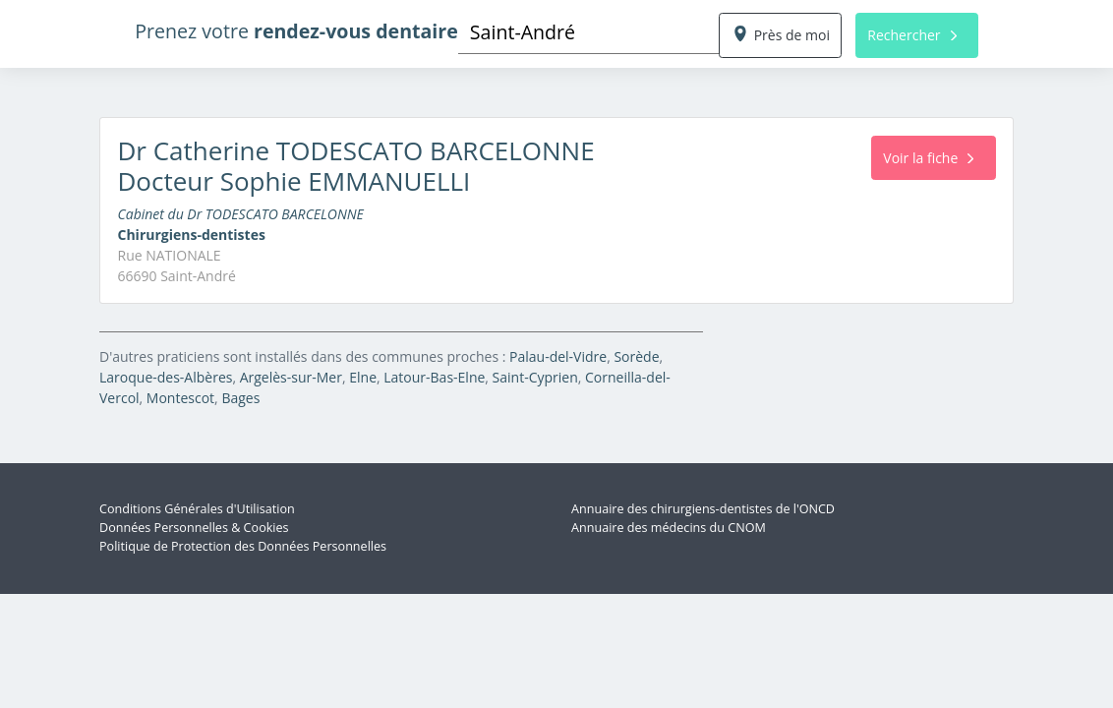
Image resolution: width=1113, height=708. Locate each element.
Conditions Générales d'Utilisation (197, 509)
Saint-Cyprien (535, 377)
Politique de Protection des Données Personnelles (242, 546)
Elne (363, 377)
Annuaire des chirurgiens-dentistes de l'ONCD (703, 509)
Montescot (180, 397)
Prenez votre (296, 31)
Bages (240, 397)
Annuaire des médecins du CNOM (668, 527)
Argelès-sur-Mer (291, 377)
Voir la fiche (928, 157)
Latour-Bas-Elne (434, 377)
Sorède (636, 356)
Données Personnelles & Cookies (194, 527)
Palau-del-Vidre (558, 356)
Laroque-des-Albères (165, 377)
